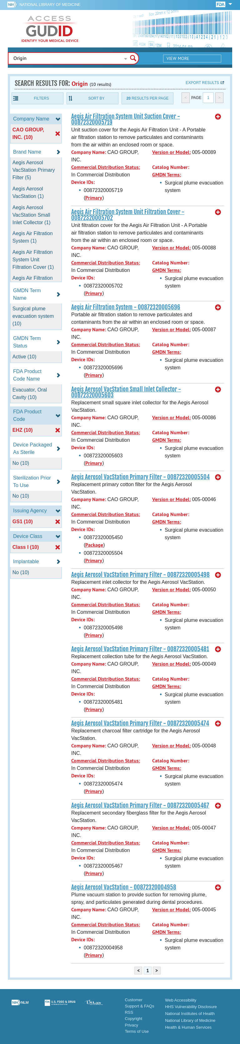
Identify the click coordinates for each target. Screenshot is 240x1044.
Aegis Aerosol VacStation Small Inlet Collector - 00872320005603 (126, 392)
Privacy (131, 1025)
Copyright (133, 1018)
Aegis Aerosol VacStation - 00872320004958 (123, 887)
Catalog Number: (170, 167)
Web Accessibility (180, 1000)
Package (94, 545)
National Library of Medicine (49, 4)
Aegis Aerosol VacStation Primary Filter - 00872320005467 (140, 805)
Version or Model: (171, 152)
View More (178, 58)
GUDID (50, 28)
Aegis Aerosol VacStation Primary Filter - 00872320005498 (140, 575)
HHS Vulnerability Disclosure (191, 1006)
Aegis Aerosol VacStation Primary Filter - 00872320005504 (140, 477)
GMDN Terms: (166, 174)
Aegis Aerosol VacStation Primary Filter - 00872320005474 (140, 723)
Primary (93, 198)
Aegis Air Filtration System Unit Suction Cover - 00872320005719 (125, 119)
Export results (202, 83)
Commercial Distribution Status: (105, 167)
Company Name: (88, 152)
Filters (41, 98)
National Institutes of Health (190, 1013)
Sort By (96, 98)
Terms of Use (137, 1031)
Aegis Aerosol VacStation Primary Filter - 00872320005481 (140, 649)
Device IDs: (83, 182)
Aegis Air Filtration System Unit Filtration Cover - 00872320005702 (127, 215)
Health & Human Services (188, 1027)
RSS (129, 1012)
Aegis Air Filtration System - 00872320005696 (125, 307)
